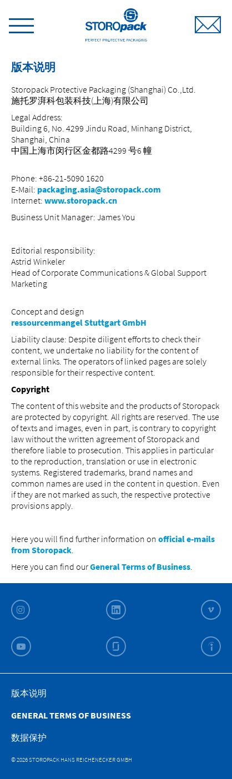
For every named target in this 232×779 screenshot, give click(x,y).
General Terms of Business (140, 566)
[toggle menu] (21, 24)
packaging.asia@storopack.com (99, 189)
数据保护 (29, 737)
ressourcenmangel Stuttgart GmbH (79, 322)
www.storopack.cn (80, 200)
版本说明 (29, 693)
